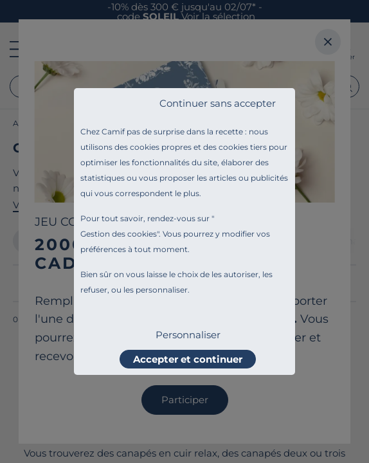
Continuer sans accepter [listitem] (217, 103)
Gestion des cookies (118, 234)
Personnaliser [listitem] (188, 335)
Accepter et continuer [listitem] (187, 359)
